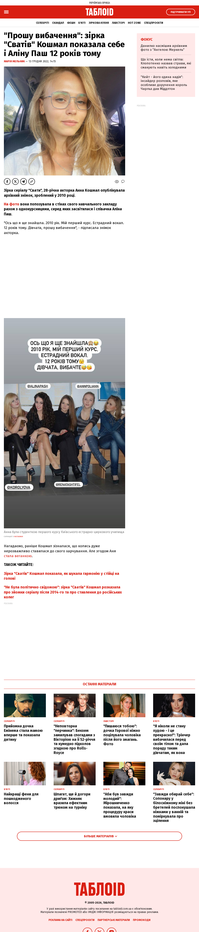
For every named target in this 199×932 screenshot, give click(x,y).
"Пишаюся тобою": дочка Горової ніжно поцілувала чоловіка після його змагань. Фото (122, 735)
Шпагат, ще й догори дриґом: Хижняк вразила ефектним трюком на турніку (72, 801)
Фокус (147, 39)
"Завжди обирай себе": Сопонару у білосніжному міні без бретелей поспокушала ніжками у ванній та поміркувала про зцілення (174, 807)
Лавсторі (118, 23)
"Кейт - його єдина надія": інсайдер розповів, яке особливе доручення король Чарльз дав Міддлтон (164, 83)
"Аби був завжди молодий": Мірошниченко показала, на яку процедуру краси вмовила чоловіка (119, 805)
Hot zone (134, 23)
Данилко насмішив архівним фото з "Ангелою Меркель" (164, 48)
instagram (18, 536)
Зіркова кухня (99, 23)
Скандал (58, 23)
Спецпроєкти (153, 23)
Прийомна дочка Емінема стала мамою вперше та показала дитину (23, 733)
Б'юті (82, 23)
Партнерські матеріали (114, 920)
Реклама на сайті (60, 920)
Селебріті (42, 23)
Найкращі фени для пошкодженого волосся (21, 798)
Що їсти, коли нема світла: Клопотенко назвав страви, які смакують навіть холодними (166, 63)
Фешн (71, 23)
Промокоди (141, 920)
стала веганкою (18, 556)
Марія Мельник (14, 61)
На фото (11, 204)
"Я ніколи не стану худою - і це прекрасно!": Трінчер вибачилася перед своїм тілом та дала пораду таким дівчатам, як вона (171, 739)
